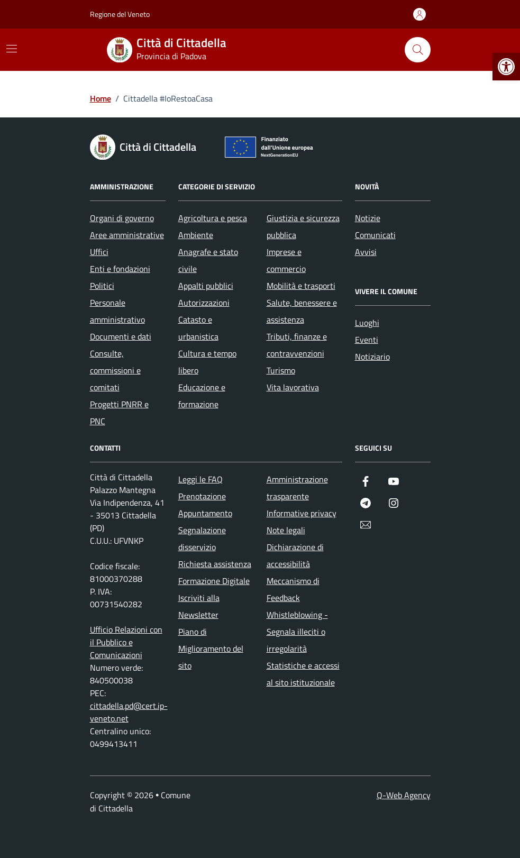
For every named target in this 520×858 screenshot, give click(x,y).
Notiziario (372, 356)
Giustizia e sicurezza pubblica (303, 226)
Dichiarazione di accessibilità (295, 555)
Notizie (367, 218)
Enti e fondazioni (120, 268)
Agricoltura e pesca (212, 218)
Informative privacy (301, 513)
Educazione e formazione (201, 395)
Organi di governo (122, 218)
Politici (102, 285)
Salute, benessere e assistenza (302, 311)
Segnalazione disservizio (202, 538)
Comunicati (375, 235)
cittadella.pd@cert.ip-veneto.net (129, 712)
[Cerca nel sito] (417, 49)
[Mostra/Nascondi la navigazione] (11, 48)
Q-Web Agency (404, 795)
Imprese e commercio (286, 260)
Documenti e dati (120, 336)
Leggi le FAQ (200, 479)
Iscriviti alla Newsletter (199, 606)
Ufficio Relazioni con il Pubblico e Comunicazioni (126, 642)
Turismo (281, 370)
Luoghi (367, 322)
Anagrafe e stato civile (208, 260)
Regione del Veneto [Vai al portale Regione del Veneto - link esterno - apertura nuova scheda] (120, 14)
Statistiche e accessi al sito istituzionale (303, 674)
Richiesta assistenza (214, 564)
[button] (506, 66)
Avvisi (366, 251)
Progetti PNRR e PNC (119, 412)
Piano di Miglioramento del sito (210, 648)
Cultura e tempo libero (207, 362)
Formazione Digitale (214, 580)
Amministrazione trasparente (297, 488)
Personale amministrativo (117, 311)
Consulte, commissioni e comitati (115, 370)
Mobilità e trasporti (301, 285)
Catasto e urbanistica (198, 328)
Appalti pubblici (205, 285)
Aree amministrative (127, 235)
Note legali (286, 530)
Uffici (99, 251)
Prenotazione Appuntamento (205, 504)
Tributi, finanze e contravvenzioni (297, 345)
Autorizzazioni (204, 302)
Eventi (366, 339)
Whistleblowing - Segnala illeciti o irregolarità (297, 631)
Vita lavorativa (293, 387)
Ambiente (195, 235)
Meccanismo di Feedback (293, 589)
